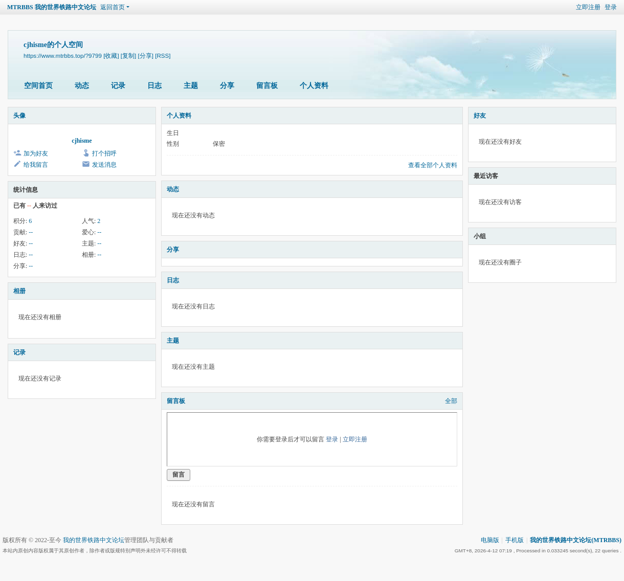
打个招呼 (104, 153)
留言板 (267, 86)
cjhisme (82, 140)
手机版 (514, 540)
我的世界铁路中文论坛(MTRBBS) (575, 540)
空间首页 (38, 86)
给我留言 (36, 164)
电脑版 (490, 540)
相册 (19, 291)
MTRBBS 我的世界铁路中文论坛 (51, 7)
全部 (451, 401)
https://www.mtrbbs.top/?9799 (63, 55)
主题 (191, 86)
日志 (154, 86)
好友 (480, 115)
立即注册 (588, 7)
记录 (118, 86)
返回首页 (112, 7)
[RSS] (162, 55)
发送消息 (104, 164)
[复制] (128, 55)
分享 (227, 86)
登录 (611, 7)
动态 (82, 86)
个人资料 (314, 86)
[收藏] (111, 55)
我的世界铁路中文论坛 (93, 540)
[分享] (145, 55)
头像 (19, 115)
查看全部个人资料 (432, 165)
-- (31, 232)
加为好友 (36, 153)
